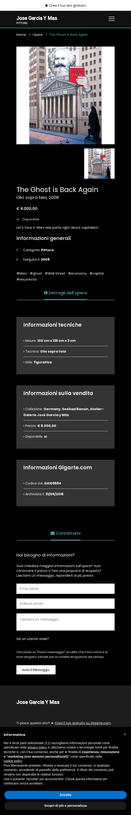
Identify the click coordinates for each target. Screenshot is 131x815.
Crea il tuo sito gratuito (65, 5)
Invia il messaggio (36, 670)
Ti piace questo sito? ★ (63, 723)
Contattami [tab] (65, 533)
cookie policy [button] (13, 761)
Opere (38, 34)
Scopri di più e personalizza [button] (65, 805)
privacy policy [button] (37, 747)
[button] (125, 734)
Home (21, 34)
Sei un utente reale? (32, 639)
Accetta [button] (65, 795)
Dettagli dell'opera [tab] (65, 292)
